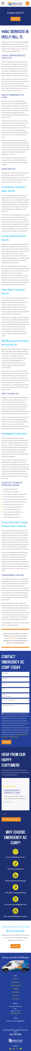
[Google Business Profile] (10, 1049)
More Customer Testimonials (11, 819)
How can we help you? (8, 705)
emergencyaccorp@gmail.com (21, 734)
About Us (15, 979)
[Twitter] (17, 1049)
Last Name (5, 678)
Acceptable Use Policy (13, 736)
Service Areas (15, 992)
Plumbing (15, 988)
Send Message (6, 742)
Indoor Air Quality (15, 985)
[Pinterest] (20, 1049)
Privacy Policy (5, 736)
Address (4, 694)
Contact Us (15, 19)
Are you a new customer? (8, 700)
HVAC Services (15, 982)
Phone (4, 683)
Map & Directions (15, 1013)
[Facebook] (14, 1049)
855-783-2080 (15, 1034)
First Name (5, 673)
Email (3, 689)
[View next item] (5, 814)
